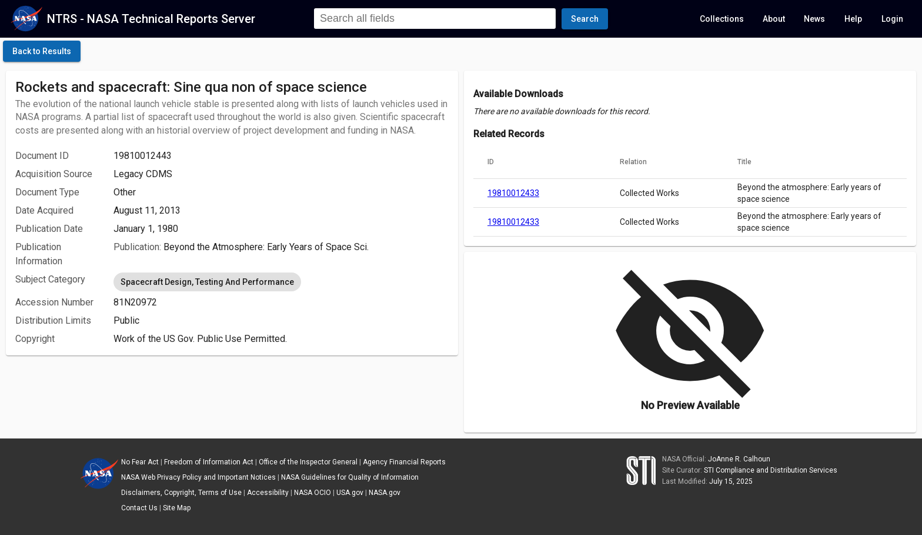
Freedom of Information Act (208, 462)
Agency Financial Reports (404, 462)
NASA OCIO (312, 493)
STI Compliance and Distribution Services (770, 470)
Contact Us (139, 508)
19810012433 (513, 193)
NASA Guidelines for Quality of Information (350, 477)
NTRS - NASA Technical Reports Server (151, 19)
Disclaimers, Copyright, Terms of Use (181, 493)
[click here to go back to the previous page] (42, 51)
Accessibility (268, 493)
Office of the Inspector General (308, 462)
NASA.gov (384, 493)
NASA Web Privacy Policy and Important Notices (198, 477)
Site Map (177, 508)
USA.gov (349, 493)
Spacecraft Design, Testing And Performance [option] (207, 282)
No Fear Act (140, 462)
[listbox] (281, 282)
